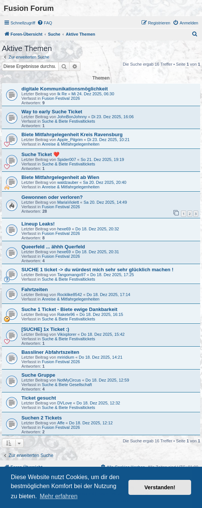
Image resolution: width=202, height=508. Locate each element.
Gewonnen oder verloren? (52, 197)
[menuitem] (44, 22)
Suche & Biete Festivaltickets (68, 121)
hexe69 (64, 229)
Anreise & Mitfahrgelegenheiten (70, 144)
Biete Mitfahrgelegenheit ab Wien (60, 177)
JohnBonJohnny (72, 116)
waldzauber (67, 182)
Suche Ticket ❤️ (40, 154)
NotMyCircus (69, 380)
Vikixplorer (66, 334)
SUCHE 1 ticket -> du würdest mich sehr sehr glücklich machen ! (97, 269)
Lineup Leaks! (38, 224)
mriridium (65, 357)
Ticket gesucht (38, 398)
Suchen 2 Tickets (41, 418)
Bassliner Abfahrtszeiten (50, 352)
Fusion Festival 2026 (61, 98)
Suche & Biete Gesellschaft (67, 384)
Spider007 (66, 159)
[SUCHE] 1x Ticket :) (45, 329)
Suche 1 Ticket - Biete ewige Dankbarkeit (69, 309)
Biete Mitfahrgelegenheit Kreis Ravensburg (72, 134)
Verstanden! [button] (160, 487)
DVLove (64, 403)
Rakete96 (66, 314)
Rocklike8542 (69, 294)
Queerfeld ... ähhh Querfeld (53, 246)
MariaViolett (68, 202)
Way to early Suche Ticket (51, 111)
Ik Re (62, 94)
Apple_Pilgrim (70, 139)
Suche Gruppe (38, 375)
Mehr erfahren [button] (59, 496)
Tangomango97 (71, 274)
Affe (60, 423)
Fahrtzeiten (34, 289)
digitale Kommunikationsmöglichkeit (64, 89)
